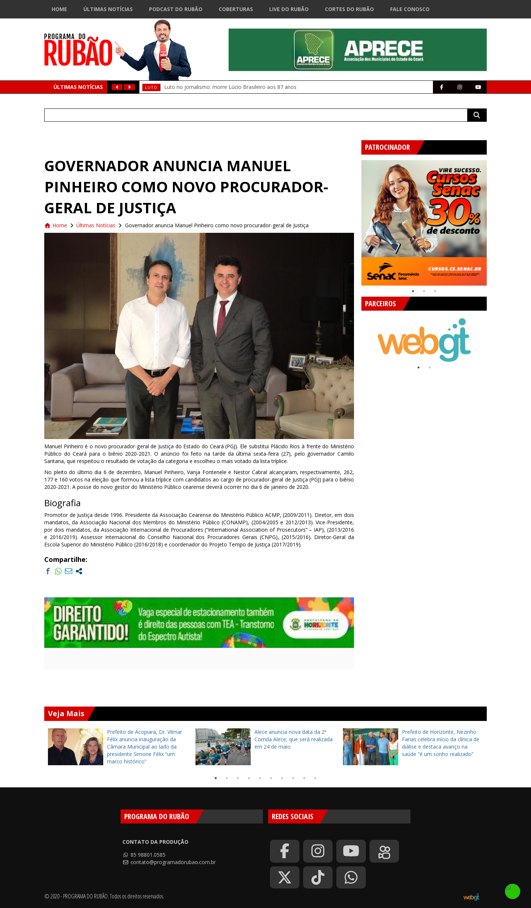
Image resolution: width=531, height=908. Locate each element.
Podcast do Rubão (175, 9)
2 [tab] (424, 291)
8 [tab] (293, 778)
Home (59, 9)
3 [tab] (435, 291)
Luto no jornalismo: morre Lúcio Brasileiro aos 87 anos (230, 86)
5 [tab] (260, 778)
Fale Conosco (410, 9)
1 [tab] (413, 291)
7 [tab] (282, 778)
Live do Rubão (289, 9)
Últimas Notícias (108, 9)
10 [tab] (315, 778)
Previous (356, 220)
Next (492, 220)
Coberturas (236, 9)
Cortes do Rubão (349, 9)
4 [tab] (249, 778)
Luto (151, 87)
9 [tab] (304, 778)
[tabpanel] (424, 223)
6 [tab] (271, 778)
